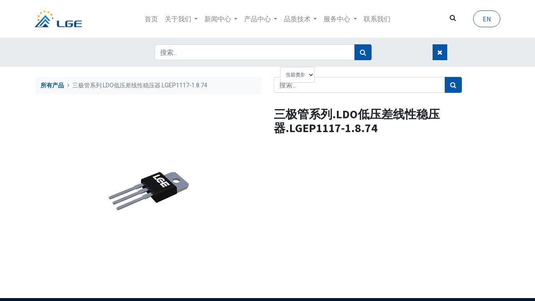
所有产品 (52, 85)
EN (486, 19)
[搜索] (363, 52)
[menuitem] (151, 18)
